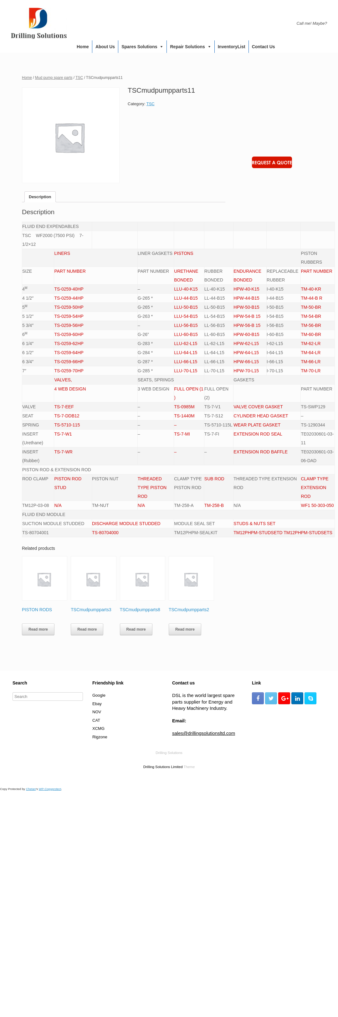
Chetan (31, 789)
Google (98, 695)
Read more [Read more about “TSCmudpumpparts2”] (185, 629)
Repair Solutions (187, 46)
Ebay (97, 703)
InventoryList (231, 46)
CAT (96, 720)
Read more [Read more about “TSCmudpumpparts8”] (136, 629)
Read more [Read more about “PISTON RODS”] (38, 629)
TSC (79, 77)
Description (40, 196)
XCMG (98, 728)
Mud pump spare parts (54, 77)
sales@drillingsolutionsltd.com (203, 733)
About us (105, 46)
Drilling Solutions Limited (163, 767)
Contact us (263, 46)
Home (83, 46)
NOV (96, 712)
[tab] (40, 196)
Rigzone (99, 737)
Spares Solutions (139, 46)
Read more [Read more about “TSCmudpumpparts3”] (87, 629)
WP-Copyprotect (50, 789)
